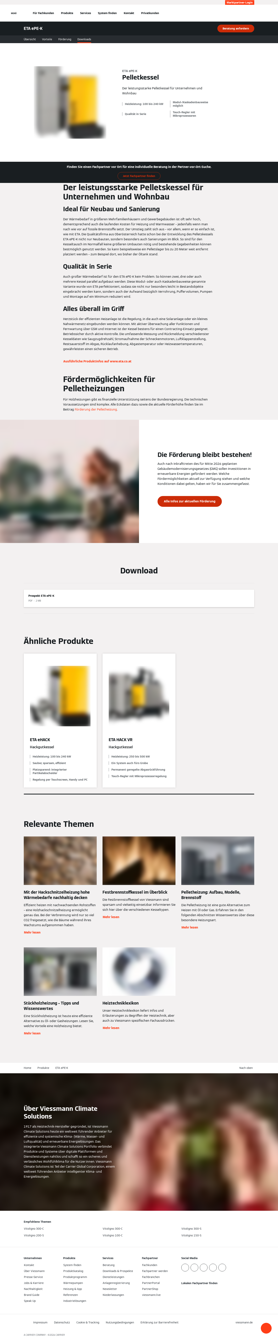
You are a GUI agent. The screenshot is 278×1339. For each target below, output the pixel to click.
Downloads (84, 39)
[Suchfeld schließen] (252, 13)
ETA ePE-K (61, 1068)
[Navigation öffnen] (13, 13)
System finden (107, 13)
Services (85, 13)
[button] (266, 1328)
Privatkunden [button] (150, 13)
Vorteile (47, 39)
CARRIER (60, 1334)
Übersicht (30, 39)
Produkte (67, 13)
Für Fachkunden (43, 13)
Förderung (64, 39)
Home (27, 1068)
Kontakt (129, 13)
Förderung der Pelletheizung (96, 409)
